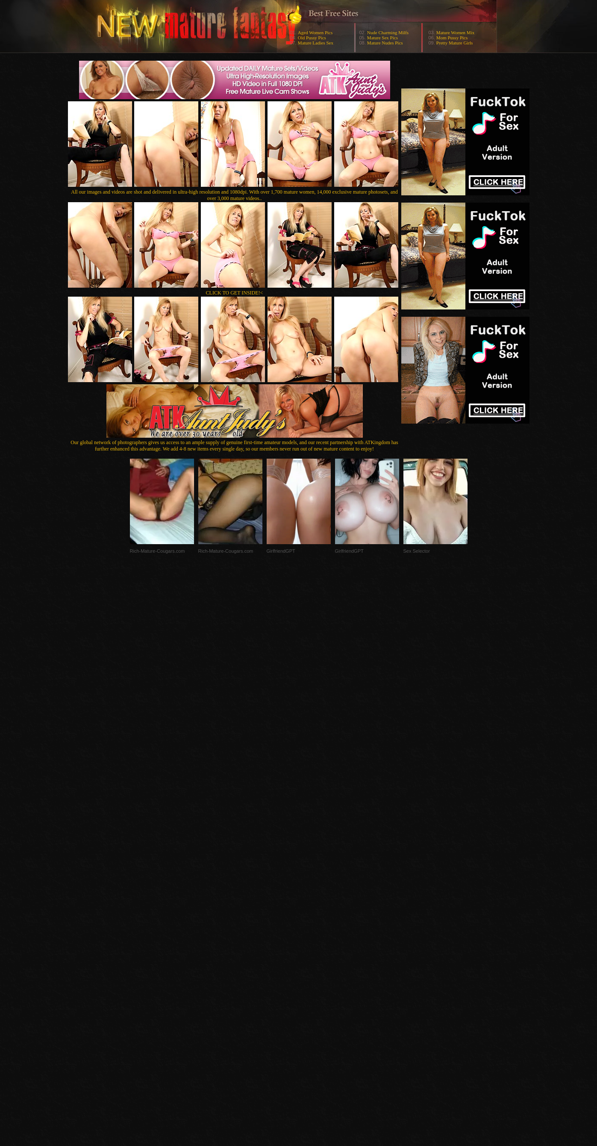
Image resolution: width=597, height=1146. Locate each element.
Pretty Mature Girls (454, 42)
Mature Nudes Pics (385, 42)
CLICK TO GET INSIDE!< (234, 293)
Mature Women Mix (455, 32)
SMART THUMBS (313, 975)
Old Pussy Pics (312, 37)
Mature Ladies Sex (315, 42)
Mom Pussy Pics (452, 37)
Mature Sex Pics (382, 37)
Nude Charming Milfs (388, 32)
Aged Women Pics (315, 32)
